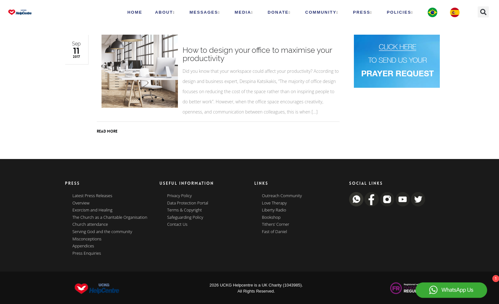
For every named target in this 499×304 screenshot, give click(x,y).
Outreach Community (282, 195)
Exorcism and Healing (93, 210)
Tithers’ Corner (275, 224)
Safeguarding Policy (185, 217)
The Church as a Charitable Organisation (110, 217)
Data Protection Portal (187, 203)
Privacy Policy (179, 195)
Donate (279, 12)
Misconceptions (87, 239)
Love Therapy (274, 203)
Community (321, 12)
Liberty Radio (274, 210)
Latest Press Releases (92, 195)
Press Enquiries (87, 253)
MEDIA (244, 12)
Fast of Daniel (274, 231)
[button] (483, 11)
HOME (134, 12)
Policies (400, 12)
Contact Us (177, 224)
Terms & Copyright (184, 210)
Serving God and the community (102, 231)
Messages (204, 12)
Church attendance (90, 224)
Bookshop (271, 217)
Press (362, 12)
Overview (81, 203)
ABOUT (165, 12)
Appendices (83, 246)
